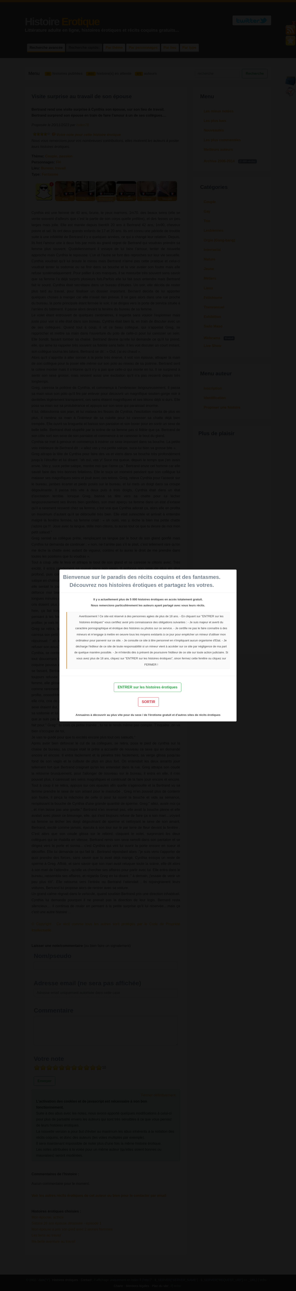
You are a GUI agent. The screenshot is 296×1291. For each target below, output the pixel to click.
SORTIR (148, 702)
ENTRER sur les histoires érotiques (147, 687)
